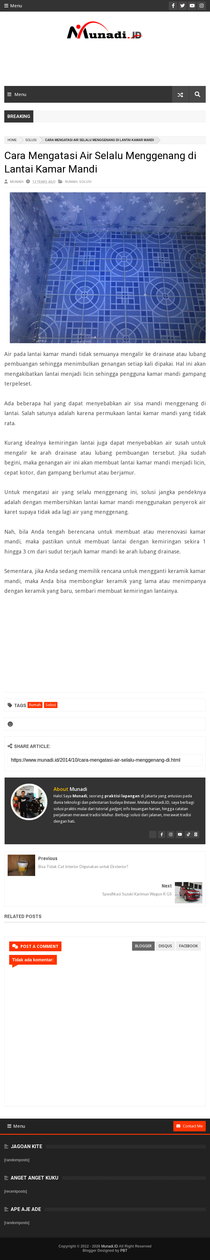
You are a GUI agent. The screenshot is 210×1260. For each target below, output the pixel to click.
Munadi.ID (109, 1246)
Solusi (31, 140)
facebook (188, 946)
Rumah (71, 181)
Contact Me (189, 1126)
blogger (143, 946)
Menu (13, 6)
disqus (165, 946)
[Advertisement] (105, 64)
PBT (123, 1250)
